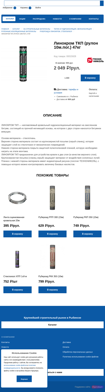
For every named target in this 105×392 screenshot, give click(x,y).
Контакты (94, 19)
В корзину (90, 78)
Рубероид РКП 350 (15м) (85, 217)
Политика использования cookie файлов (80, 357)
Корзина (24, 8)
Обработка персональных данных (78, 352)
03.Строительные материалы (36, 29)
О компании (75, 19)
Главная (5, 29)
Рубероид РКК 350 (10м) (50, 276)
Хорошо (24, 379)
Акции (22, 19)
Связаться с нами (52, 372)
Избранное (7, 8)
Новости (57, 19)
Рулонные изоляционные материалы (18, 31)
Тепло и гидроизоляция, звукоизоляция (73, 29)
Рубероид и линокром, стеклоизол (56, 31)
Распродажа (39, 19)
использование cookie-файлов (15, 365)
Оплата (66, 347)
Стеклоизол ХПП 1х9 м (15, 276)
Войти (38, 8)
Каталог (16, 29)
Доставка (67, 342)
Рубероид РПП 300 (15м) (51, 217)
